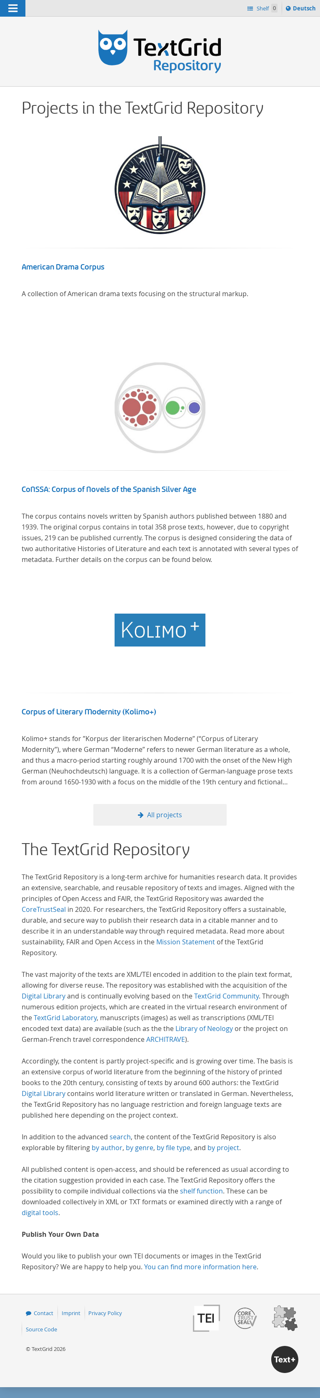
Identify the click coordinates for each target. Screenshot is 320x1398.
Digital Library (43, 996)
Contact (43, 1313)
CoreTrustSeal (44, 909)
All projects (164, 814)
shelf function (201, 1191)
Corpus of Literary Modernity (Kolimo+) (89, 711)
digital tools (40, 1212)
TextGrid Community (226, 996)
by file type (173, 1147)
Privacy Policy (105, 1313)
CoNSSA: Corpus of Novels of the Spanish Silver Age (109, 489)
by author (107, 1147)
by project (223, 1147)
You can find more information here (200, 1266)
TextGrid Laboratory (65, 1017)
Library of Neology (204, 1028)
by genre (139, 1147)
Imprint (71, 1313)
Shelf (266, 8)
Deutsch (305, 9)
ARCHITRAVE (165, 1039)
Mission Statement (185, 941)
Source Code (41, 1329)
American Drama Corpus (63, 267)
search (120, 1136)
